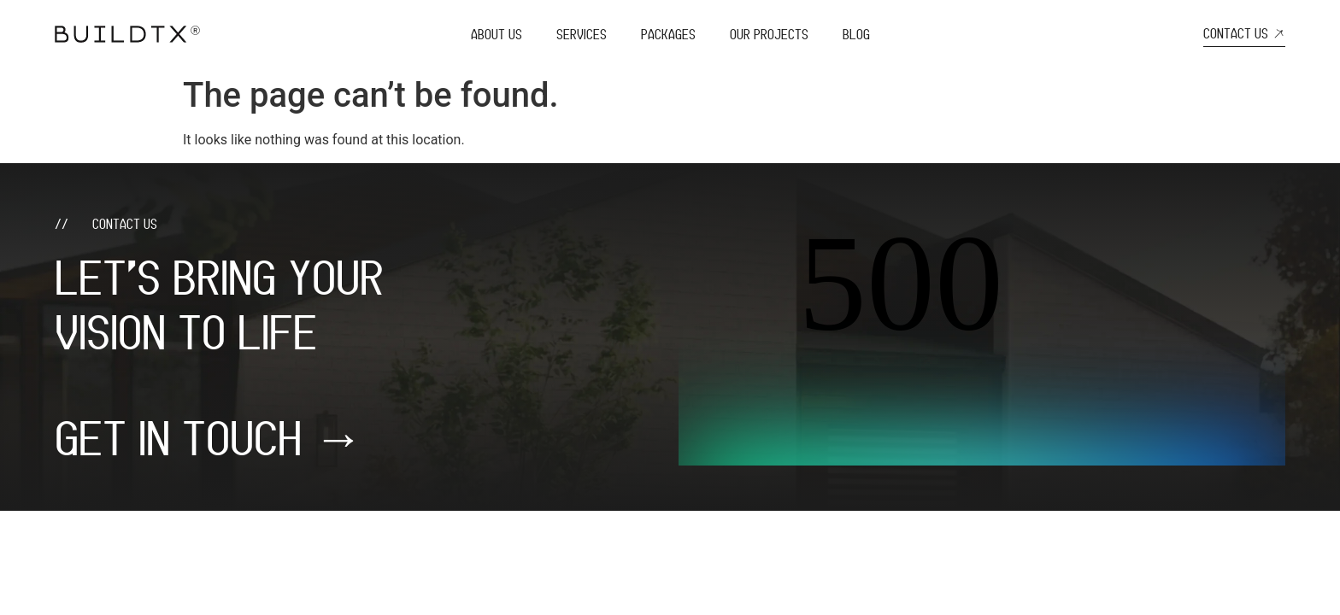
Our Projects (769, 34)
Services (581, 34)
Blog (856, 34)
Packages (668, 34)
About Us (496, 34)
